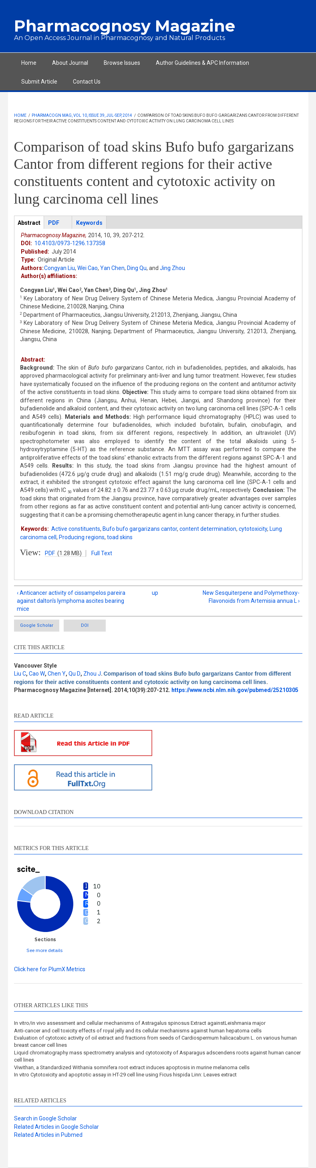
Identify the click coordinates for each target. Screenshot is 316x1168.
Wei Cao (87, 268)
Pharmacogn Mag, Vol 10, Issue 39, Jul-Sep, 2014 (82, 115)
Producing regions (82, 537)
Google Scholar (36, 625)
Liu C (20, 673)
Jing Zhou (172, 268)
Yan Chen (112, 268)
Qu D (74, 673)
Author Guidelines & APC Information (202, 63)
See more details (44, 950)
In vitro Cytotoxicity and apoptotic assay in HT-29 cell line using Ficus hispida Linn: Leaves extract (125, 1075)
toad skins (120, 537)
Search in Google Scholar (45, 1118)
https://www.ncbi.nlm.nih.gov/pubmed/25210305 (234, 690)
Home (28, 63)
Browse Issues (122, 63)
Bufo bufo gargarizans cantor (140, 529)
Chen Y (57, 673)
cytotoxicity (253, 529)
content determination (207, 529)
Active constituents (75, 529)
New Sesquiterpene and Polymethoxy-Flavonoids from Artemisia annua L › (251, 597)
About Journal (70, 63)
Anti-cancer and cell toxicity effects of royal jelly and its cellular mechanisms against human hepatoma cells (138, 1031)
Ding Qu (137, 268)
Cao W (37, 673)
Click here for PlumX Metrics (49, 969)
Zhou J (92, 673)
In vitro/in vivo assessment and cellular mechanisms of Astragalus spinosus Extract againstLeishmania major (140, 1023)
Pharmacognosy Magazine (124, 26)
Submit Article (39, 81)
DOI (85, 625)
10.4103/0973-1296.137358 (69, 243)
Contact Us (87, 81)
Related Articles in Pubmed (48, 1135)
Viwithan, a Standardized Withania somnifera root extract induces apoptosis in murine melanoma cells (132, 1067)
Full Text (101, 553)
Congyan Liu (59, 268)
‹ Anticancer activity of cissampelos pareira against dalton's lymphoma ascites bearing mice (71, 601)
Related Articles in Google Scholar (56, 1127)
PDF (50, 553)
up (155, 593)
